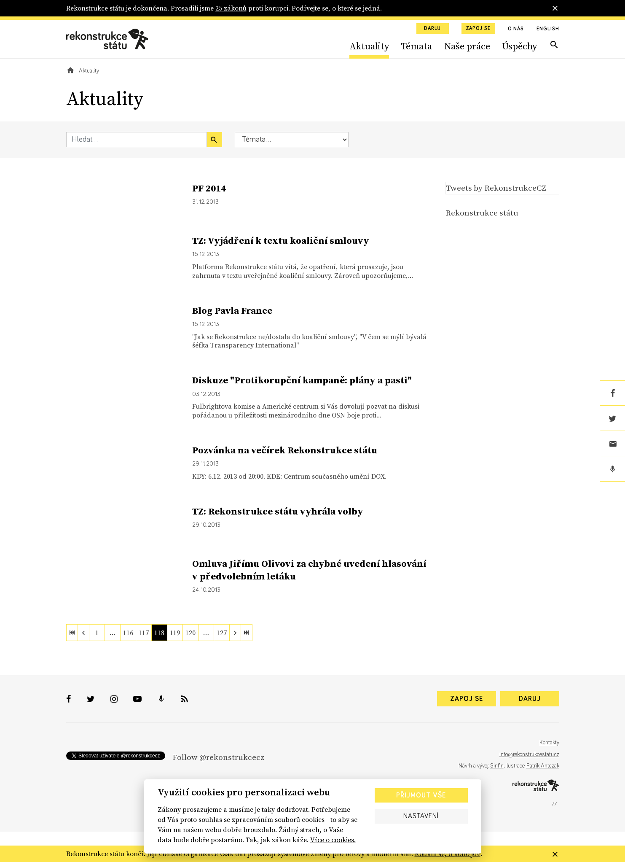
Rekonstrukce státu (481, 212)
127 (222, 632)
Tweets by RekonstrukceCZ (496, 187)
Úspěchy (519, 46)
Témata (416, 46)
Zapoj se (478, 28)
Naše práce (467, 46)
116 (128, 632)
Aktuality (369, 46)
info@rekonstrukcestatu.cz (529, 754)
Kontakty (549, 743)
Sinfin (497, 766)
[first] (72, 633)
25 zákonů (231, 8)
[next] (235, 633)
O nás (516, 29)
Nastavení (421, 816)
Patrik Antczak (542, 766)
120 (190, 632)
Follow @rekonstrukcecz (218, 757)
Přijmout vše (421, 795)
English (547, 29)
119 (175, 632)
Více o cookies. (333, 839)
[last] (246, 633)
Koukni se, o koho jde (447, 853)
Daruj (432, 28)
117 (144, 632)
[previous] (83, 633)
